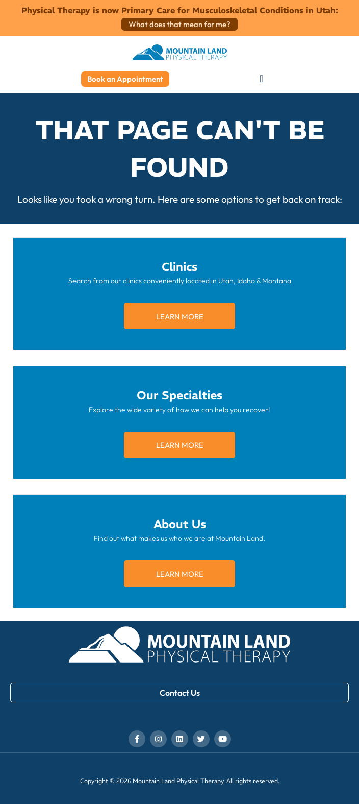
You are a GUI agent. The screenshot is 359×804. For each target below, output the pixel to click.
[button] (261, 79)
